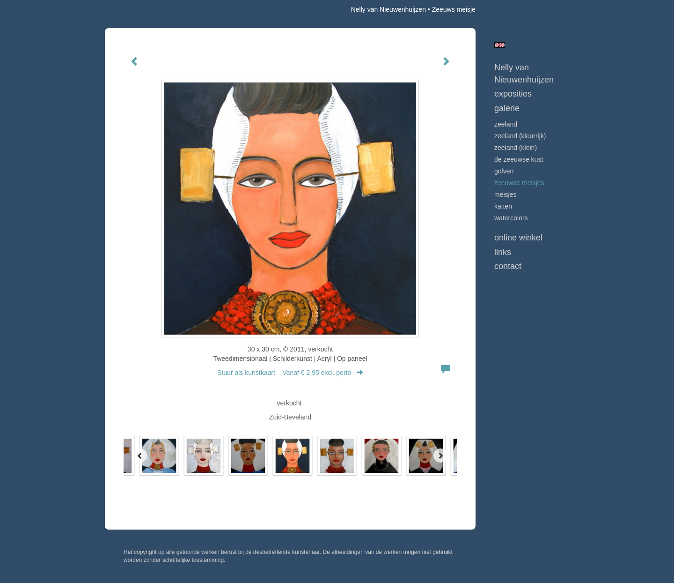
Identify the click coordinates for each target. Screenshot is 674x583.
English (499, 45)
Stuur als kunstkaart (290, 372)
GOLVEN (503, 171)
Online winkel (518, 237)
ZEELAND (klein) (515, 147)
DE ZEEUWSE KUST (518, 159)
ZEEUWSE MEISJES (519, 183)
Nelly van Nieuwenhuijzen (388, 9)
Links (502, 252)
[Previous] (140, 455)
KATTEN (503, 206)
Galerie (507, 108)
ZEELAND (505, 124)
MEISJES (505, 194)
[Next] (440, 455)
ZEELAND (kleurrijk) (520, 136)
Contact (507, 266)
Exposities (513, 93)
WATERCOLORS (511, 218)
